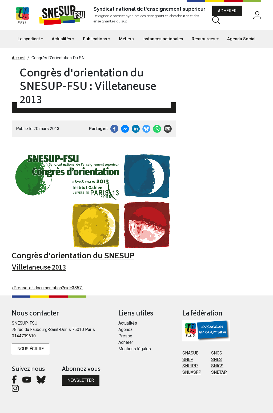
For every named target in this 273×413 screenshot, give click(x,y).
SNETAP (219, 372)
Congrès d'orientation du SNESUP (73, 256)
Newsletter (80, 380)
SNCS (216, 353)
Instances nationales (162, 38)
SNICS (217, 365)
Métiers (126, 38)
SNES (216, 359)
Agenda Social (241, 38)
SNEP (187, 359)
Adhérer (227, 10)
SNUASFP (191, 372)
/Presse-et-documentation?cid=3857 (47, 287)
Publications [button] (95, 38)
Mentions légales (134, 348)
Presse (125, 335)
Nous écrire (30, 348)
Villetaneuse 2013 (39, 268)
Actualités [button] (61, 38)
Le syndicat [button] (29, 38)
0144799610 (24, 335)
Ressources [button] (203, 38)
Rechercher (216, 20)
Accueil (18, 57)
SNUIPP (190, 365)
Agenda (125, 329)
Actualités (127, 323)
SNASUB (190, 353)
